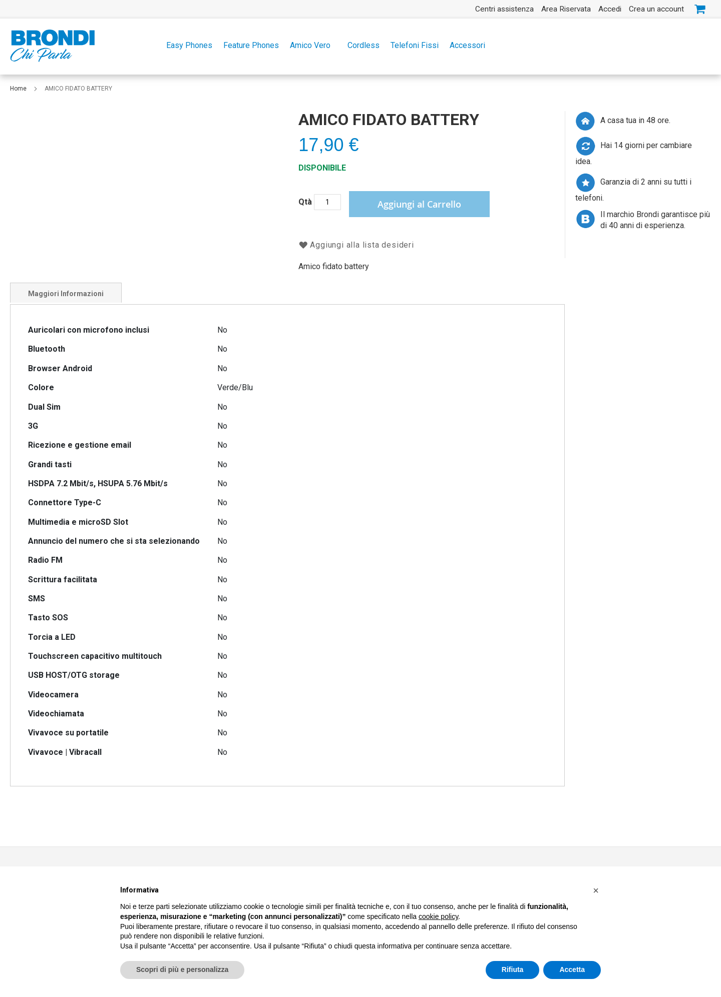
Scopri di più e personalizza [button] (182, 970)
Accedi (609, 9)
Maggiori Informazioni (66, 294)
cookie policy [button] (438, 917)
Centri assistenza (504, 9)
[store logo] (52, 46)
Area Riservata (566, 9)
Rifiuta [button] (513, 970)
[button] (596, 891)
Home (19, 88)
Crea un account (656, 9)
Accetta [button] (572, 970)
